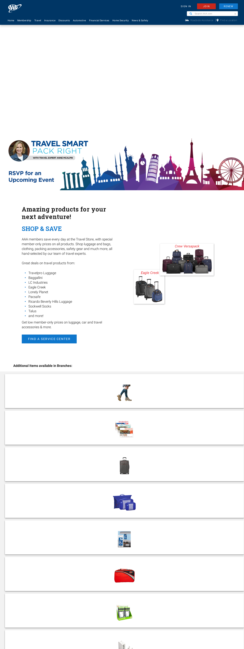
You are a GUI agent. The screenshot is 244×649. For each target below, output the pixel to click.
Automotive (79, 20)
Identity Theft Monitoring (20, 545)
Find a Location (228, 20)
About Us (54, 534)
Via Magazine (99, 573)
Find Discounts (99, 557)
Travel (37, 20)
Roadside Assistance (201, 20)
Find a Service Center (49, 231)
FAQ (93, 534)
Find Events (150, 445)
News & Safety (140, 20)
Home (11, 20)
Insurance (50, 20)
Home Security (120, 20)
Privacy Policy (97, 614)
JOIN (206, 6)
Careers (53, 540)
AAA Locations (99, 545)
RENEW (228, 6)
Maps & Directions (102, 562)
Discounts (64, 20)
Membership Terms (60, 557)
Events (53, 545)
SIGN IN (186, 6)
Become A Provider (60, 562)
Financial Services (99, 20)
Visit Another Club (101, 568)
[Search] (191, 13)
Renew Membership (102, 551)
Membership (24, 20)
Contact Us (97, 540)
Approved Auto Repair (18, 562)
